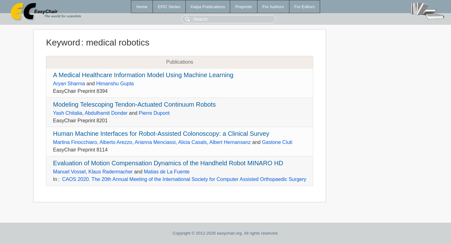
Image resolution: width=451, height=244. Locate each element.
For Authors (273, 6)
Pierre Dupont (154, 113)
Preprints (243, 6)
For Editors (304, 6)
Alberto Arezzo (116, 142)
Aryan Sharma (69, 83)
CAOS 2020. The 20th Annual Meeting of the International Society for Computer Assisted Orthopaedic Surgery (184, 179)
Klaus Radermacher (110, 171)
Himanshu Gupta (115, 83)
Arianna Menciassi (155, 142)
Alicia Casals (192, 142)
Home (142, 6)
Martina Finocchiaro (75, 142)
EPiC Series (169, 6)
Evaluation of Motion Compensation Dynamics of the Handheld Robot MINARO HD (168, 163)
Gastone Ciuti (277, 142)
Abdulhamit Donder (106, 113)
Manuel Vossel (69, 171)
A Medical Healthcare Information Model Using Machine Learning (143, 75)
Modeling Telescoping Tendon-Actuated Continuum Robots (134, 104)
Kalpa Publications (208, 6)
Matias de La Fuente (166, 171)
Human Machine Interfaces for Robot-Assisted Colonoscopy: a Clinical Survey (161, 133)
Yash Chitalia (67, 113)
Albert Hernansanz (230, 142)
